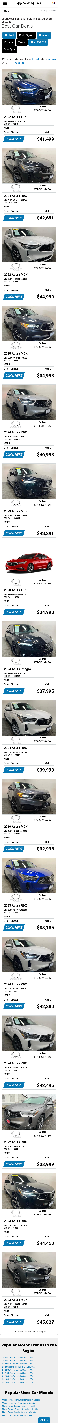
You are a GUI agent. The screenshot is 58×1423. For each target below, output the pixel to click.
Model (8, 42)
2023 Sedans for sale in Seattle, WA (18, 1367)
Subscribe (51, 11)
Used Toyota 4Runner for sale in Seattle (20, 1409)
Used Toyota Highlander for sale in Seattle (21, 1400)
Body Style (26, 35)
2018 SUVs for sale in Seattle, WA (17, 1382)
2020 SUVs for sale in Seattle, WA (17, 1376)
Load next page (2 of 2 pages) (29, 1331)
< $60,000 (38, 42)
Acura (44, 35)
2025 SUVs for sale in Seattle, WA (17, 1357)
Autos (5, 10)
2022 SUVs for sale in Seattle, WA (17, 1370)
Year (22, 42)
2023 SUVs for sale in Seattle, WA (17, 1364)
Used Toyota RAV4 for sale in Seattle (18, 1403)
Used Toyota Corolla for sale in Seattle (19, 1412)
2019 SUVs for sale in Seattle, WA (17, 1379)
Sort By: (9, 49)
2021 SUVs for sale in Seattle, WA (17, 1373)
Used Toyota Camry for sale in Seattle (19, 1406)
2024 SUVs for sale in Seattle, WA (17, 1361)
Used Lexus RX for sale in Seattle (17, 1415)
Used (9, 35)
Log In (42, 11)
